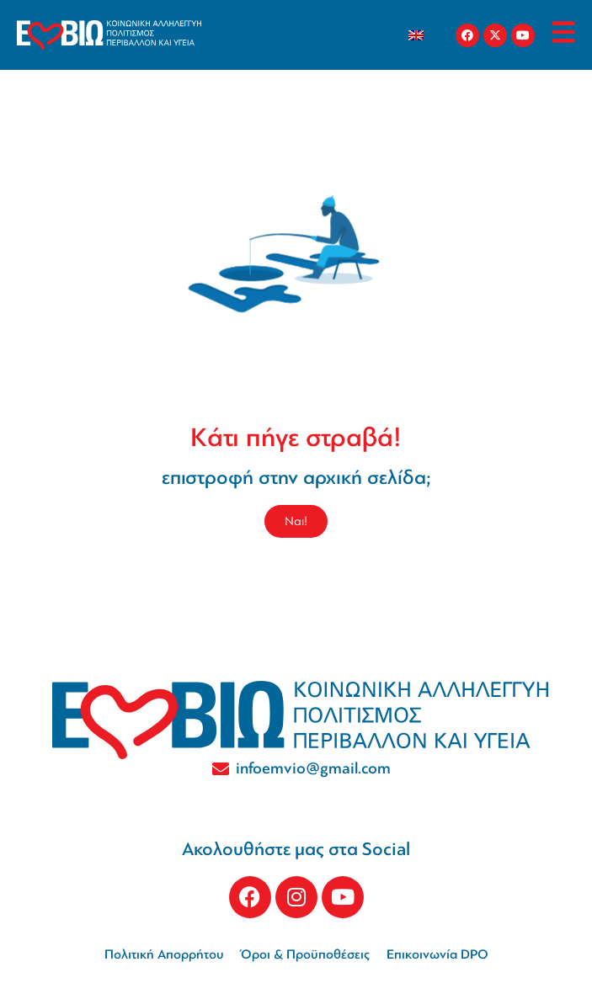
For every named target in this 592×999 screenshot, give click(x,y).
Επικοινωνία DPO (437, 954)
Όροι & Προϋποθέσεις (305, 954)
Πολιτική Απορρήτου (164, 954)
